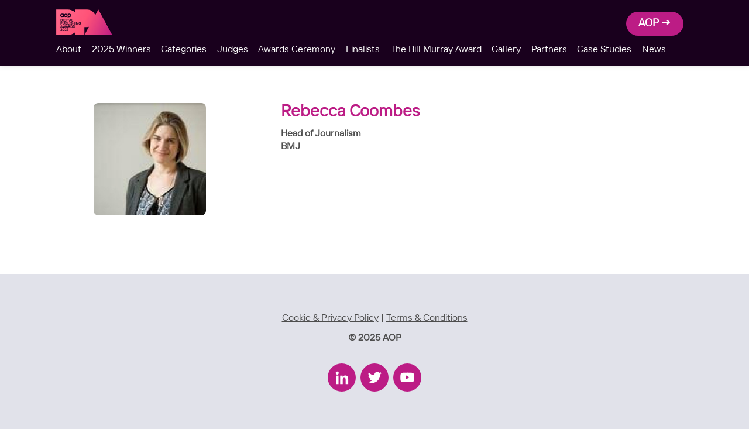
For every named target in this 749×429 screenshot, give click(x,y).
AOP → (654, 23)
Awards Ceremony (296, 49)
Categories (184, 49)
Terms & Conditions (427, 318)
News (654, 49)
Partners (549, 49)
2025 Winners (121, 49)
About (68, 49)
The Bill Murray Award (436, 49)
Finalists (363, 49)
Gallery (506, 49)
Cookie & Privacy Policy (330, 318)
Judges (232, 49)
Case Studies (604, 49)
